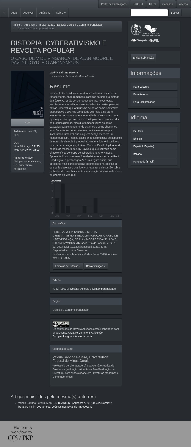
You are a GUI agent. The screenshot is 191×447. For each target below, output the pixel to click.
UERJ (152, 4)
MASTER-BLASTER (58, 402)
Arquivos (28, 12)
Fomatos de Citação (68, 266)
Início (17, 24)
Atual (14, 12)
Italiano (137, 153)
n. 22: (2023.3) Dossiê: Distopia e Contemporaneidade (71, 24)
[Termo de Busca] (149, 12)
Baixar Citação (95, 266)
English (137, 138)
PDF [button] (27, 122)
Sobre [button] (61, 12)
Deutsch (138, 131)
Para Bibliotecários (144, 101)
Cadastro (167, 4)
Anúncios (44, 12)
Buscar (175, 12)
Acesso (183, 4)
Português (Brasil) (143, 161)
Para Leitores (141, 86)
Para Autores (140, 94)
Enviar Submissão (143, 57)
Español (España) (143, 146)
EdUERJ (138, 4)
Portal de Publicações (113, 4)
